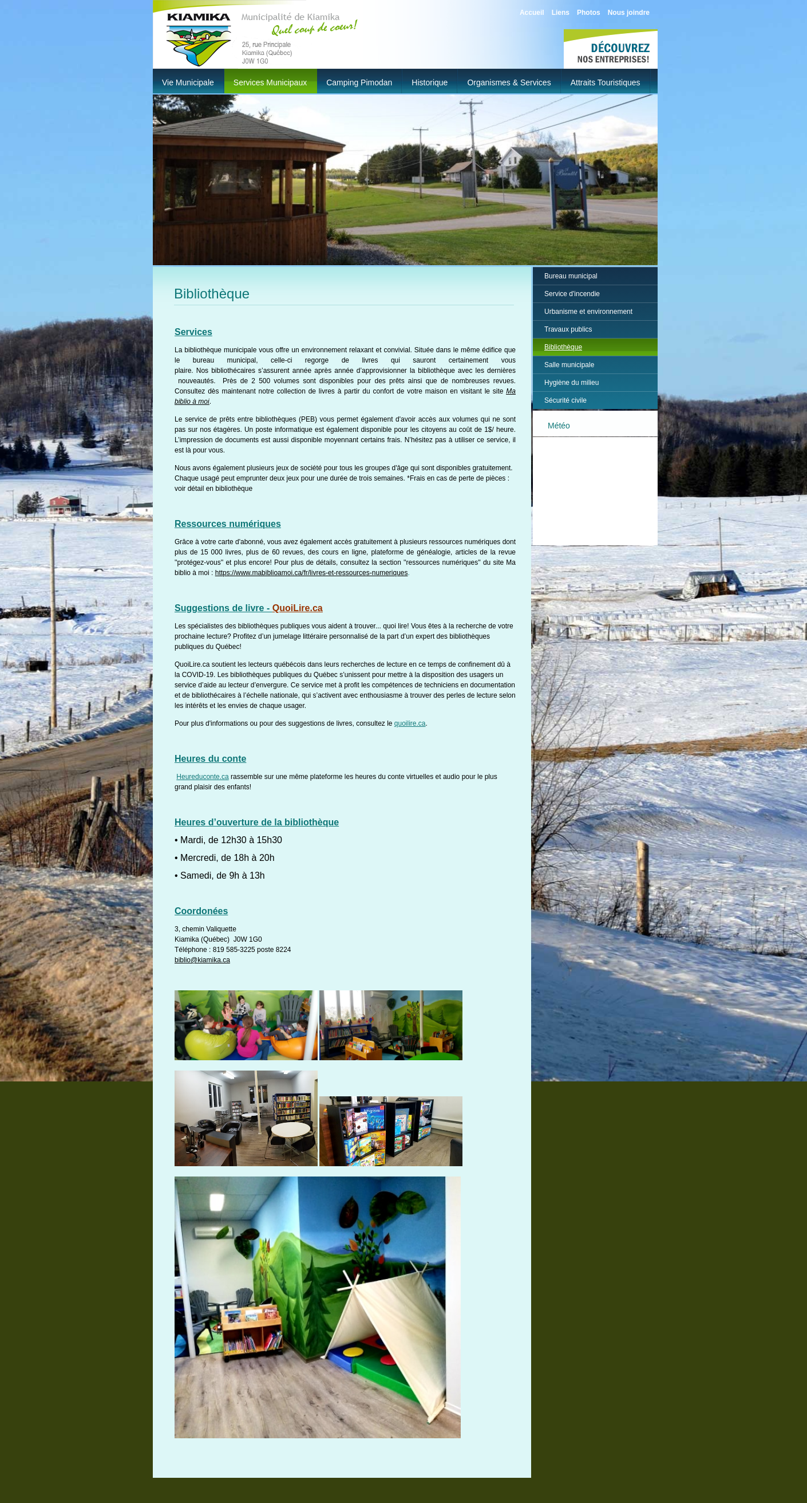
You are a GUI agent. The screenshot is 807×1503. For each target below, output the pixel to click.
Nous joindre (629, 13)
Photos (588, 13)
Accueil (532, 13)
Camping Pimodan (359, 82)
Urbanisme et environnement (588, 312)
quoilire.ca (410, 723)
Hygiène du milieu (571, 383)
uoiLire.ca (301, 608)
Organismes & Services (509, 82)
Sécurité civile (565, 400)
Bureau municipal (571, 276)
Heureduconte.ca (202, 777)
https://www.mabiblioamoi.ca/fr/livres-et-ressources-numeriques (311, 573)
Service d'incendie (572, 294)
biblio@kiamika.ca (202, 960)
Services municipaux (270, 82)
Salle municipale (569, 365)
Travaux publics (568, 329)
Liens (560, 13)
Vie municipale (188, 82)
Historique (430, 82)
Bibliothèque (563, 347)
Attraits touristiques (605, 82)
